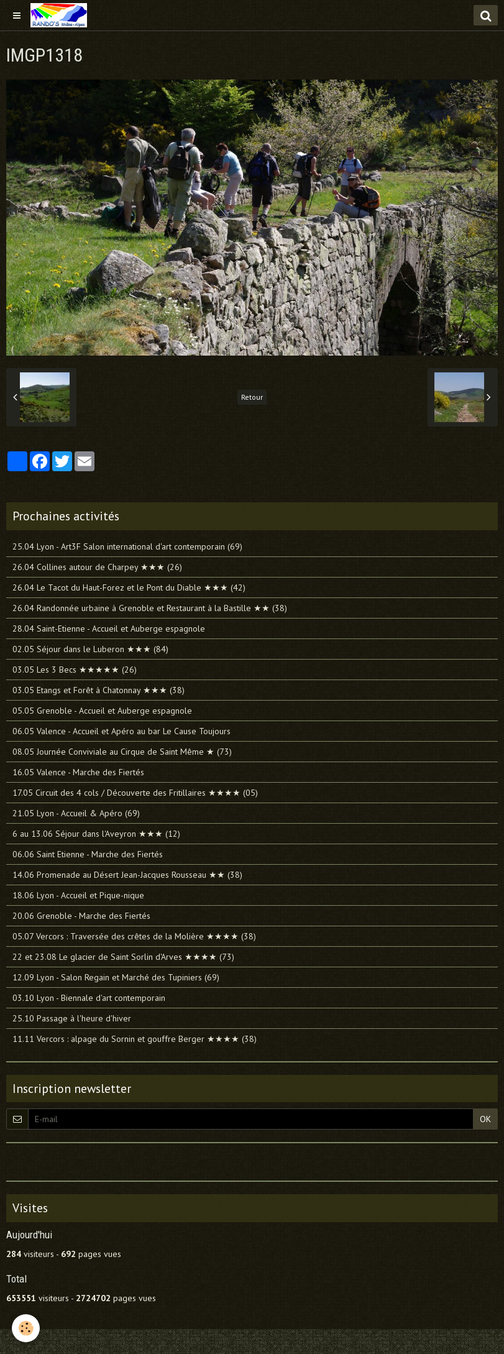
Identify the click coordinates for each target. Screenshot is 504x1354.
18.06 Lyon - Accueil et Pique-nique (78, 895)
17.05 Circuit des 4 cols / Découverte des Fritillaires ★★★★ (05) (135, 792)
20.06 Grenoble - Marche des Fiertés (81, 915)
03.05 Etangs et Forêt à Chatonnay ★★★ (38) (98, 690)
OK (485, 1119)
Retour (252, 397)
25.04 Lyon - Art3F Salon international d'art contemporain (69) (127, 546)
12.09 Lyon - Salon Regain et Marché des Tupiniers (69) (115, 977)
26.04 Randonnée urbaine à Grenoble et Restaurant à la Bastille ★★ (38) (149, 608)
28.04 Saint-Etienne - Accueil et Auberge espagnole (108, 628)
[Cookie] (26, 1328)
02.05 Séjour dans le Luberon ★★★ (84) (90, 649)
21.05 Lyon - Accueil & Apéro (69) (76, 813)
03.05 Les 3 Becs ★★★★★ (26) (74, 669)
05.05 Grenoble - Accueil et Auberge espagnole (102, 710)
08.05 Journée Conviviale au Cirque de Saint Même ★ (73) (122, 751)
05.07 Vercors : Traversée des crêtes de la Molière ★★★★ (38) (134, 936)
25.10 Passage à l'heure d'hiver (71, 1018)
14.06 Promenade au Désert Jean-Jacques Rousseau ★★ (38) (127, 874)
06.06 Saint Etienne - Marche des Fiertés (87, 854)
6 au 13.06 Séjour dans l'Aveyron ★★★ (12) (96, 833)
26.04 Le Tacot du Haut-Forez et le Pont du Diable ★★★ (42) (128, 587)
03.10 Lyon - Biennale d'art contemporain (88, 997)
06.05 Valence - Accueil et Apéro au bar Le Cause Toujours (121, 731)
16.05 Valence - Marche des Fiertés (78, 772)
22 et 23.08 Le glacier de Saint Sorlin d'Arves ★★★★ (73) (123, 956)
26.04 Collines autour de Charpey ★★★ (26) (97, 567)
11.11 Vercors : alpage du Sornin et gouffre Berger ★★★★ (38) (134, 1038)
